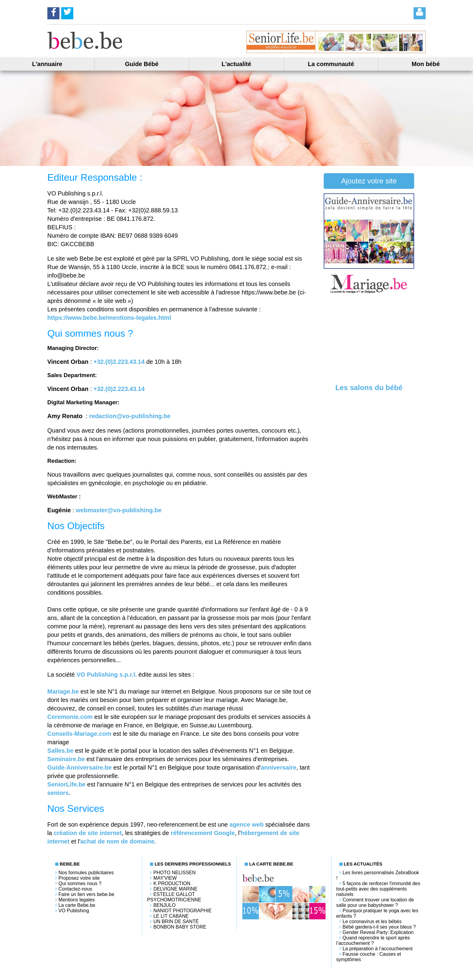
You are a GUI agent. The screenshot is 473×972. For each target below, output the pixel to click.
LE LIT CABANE (171, 916)
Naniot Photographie (182, 910)
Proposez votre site (79, 878)
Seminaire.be (66, 759)
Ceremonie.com (70, 716)
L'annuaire (47, 64)
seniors (58, 792)
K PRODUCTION (171, 883)
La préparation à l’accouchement (378, 948)
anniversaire (279, 767)
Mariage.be (63, 691)
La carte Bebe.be (77, 905)
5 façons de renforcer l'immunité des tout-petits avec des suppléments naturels (378, 889)
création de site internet (88, 833)
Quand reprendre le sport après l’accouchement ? (373, 940)
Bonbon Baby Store (179, 926)
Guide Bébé (141, 64)
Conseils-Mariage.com (79, 733)
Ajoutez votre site (369, 181)
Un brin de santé (175, 921)
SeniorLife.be (66, 784)
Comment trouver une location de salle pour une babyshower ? (375, 902)
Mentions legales (77, 899)
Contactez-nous (75, 888)
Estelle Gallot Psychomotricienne (174, 897)
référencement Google (203, 833)
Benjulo (164, 905)
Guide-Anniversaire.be (79, 767)
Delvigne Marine (175, 888)
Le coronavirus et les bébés (372, 921)
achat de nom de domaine (117, 841)
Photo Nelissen (174, 872)
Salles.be (60, 750)
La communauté (331, 64)
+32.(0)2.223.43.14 (119, 361)
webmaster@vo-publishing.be (118, 510)
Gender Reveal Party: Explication (378, 932)
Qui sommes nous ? (80, 883)
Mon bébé (426, 64)
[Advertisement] (369, 339)
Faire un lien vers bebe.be (86, 894)
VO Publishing (74, 910)
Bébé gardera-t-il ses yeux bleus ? (379, 926)
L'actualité (236, 64)
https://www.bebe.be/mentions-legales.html (109, 317)
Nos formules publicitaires (86, 872)
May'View (164, 878)
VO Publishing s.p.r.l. (107, 674)
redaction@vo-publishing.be (130, 416)
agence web (247, 824)
